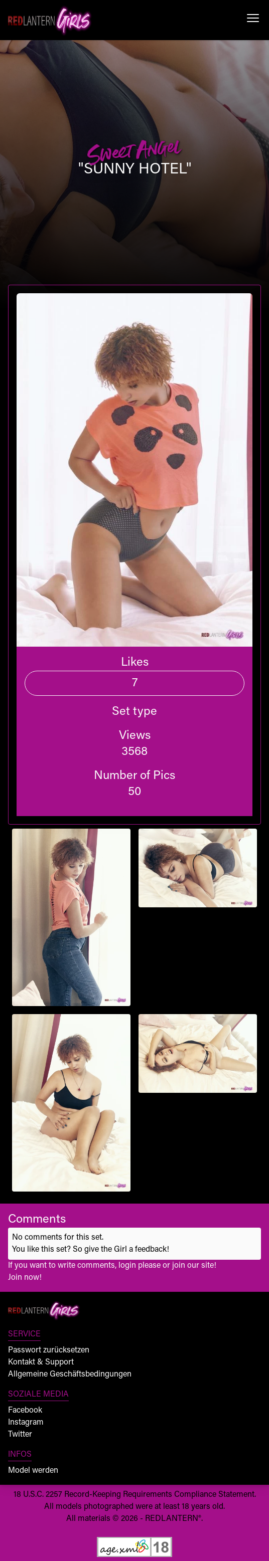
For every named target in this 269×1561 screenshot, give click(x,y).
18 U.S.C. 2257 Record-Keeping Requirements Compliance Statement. (135, 1495)
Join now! (25, 1278)
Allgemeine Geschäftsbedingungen (69, 1375)
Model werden (33, 1471)
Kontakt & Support (41, 1362)
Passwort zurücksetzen (48, 1350)
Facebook (25, 1411)
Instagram (26, 1423)
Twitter (20, 1435)
